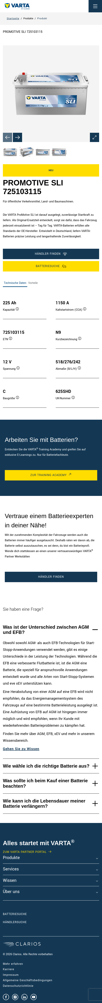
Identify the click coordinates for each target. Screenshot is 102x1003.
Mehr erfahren (13, 964)
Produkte (11, 858)
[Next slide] (17, 137)
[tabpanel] (51, 350)
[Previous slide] (7, 137)
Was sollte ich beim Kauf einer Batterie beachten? (45, 783)
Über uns (11, 892)
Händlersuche (20, 922)
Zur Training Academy (48, 475)
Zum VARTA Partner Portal (24, 852)
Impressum (11, 975)
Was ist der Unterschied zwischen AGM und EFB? (46, 629)
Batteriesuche (51, 266)
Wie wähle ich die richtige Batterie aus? (46, 766)
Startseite (13, 18)
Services (11, 869)
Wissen (10, 880)
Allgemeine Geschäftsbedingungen (27, 980)
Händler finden (51, 254)
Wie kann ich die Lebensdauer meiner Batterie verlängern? (44, 803)
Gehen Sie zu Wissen (21, 748)
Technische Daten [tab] (15, 283)
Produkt (42, 18)
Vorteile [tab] (33, 283)
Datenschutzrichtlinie (18, 986)
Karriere (8, 969)
